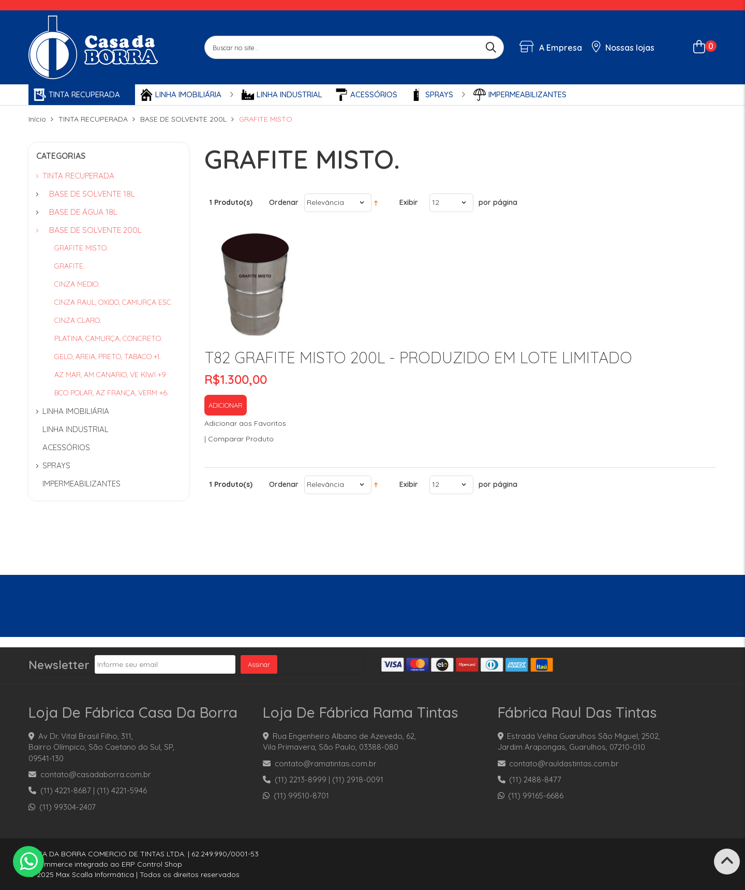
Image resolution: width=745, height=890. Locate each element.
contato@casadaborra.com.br (95, 774)
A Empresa (550, 47)
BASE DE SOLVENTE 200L (183, 119)
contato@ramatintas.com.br (326, 763)
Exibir (408, 202)
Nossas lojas (623, 47)
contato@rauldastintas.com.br (564, 763)
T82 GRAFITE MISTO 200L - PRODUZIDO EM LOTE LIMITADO (418, 357)
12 (435, 202)
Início (37, 119)
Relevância (325, 202)
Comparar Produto (241, 438)
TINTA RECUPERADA (93, 119)
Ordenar (284, 202)
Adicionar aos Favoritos (245, 423)
